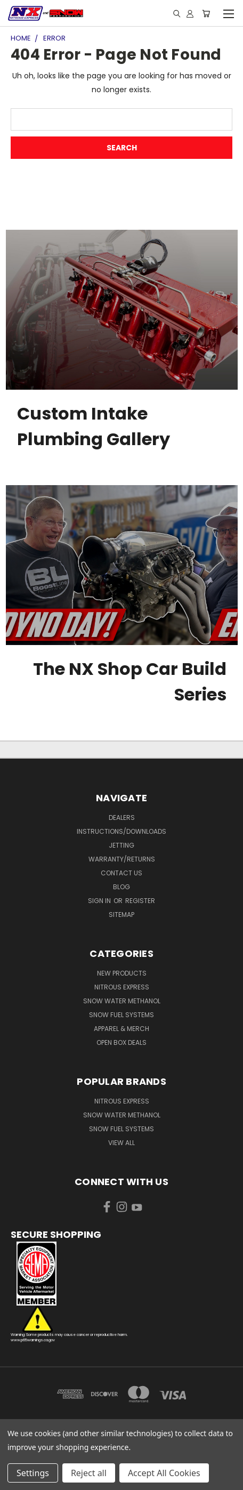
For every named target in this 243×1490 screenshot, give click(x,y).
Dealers (122, 817)
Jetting (121, 845)
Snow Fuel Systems (121, 1014)
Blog (121, 886)
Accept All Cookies (164, 1473)
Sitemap (121, 914)
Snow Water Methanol (121, 1000)
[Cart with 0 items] (206, 13)
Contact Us (121, 872)
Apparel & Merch (121, 1028)
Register (140, 900)
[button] (121, 1274)
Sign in (100, 900)
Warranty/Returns (121, 859)
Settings (33, 1473)
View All (121, 1142)
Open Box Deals (121, 1042)
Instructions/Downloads (121, 831)
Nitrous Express (121, 987)
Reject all (89, 1473)
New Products (122, 973)
